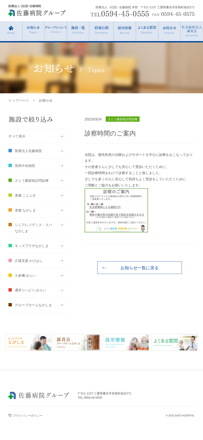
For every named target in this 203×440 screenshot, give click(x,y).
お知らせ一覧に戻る (140, 267)
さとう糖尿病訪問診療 (32, 180)
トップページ (18, 100)
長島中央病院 (25, 166)
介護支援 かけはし (29, 261)
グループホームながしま (33, 305)
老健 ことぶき (25, 195)
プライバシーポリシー (25, 415)
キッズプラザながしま (32, 246)
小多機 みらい (25, 275)
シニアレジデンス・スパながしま (33, 228)
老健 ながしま (25, 210)
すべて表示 (16, 136)
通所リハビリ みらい (30, 290)
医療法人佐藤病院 (28, 151)
